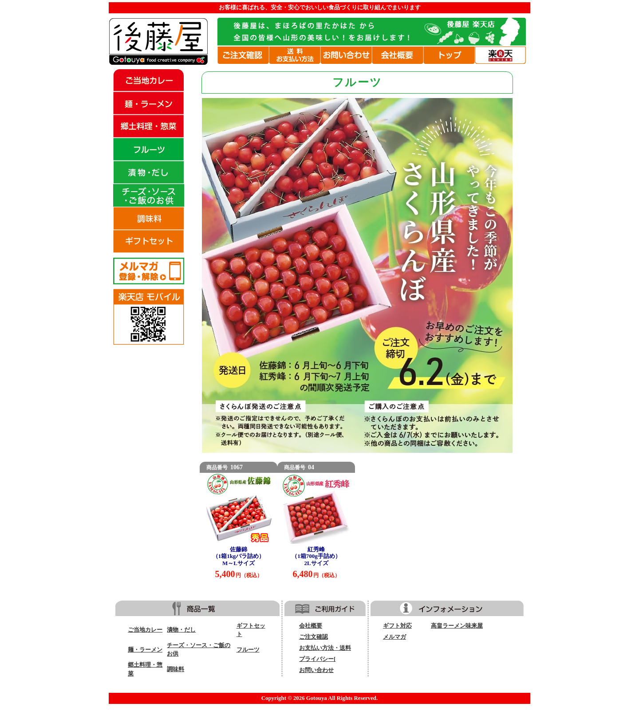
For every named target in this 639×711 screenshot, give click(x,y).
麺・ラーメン (145, 650)
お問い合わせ (316, 670)
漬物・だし (181, 630)
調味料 (175, 669)
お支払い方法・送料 (325, 648)
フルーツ (248, 650)
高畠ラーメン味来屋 (457, 626)
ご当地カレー (145, 630)
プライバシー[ (317, 659)
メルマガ (394, 637)
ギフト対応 (397, 626)
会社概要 (310, 626)
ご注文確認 (313, 637)
